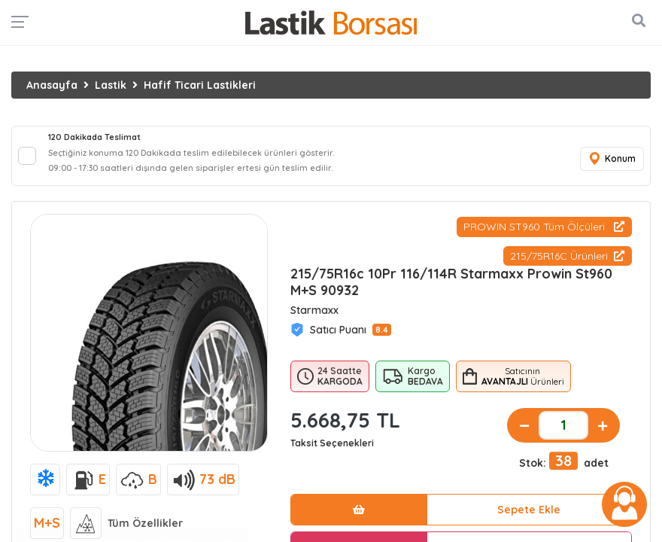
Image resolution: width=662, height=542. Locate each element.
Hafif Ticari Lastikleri (200, 85)
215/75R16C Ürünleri (567, 256)
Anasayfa (51, 85)
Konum (612, 159)
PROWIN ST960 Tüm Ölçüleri (543, 226)
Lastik (110, 85)
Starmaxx (314, 310)
